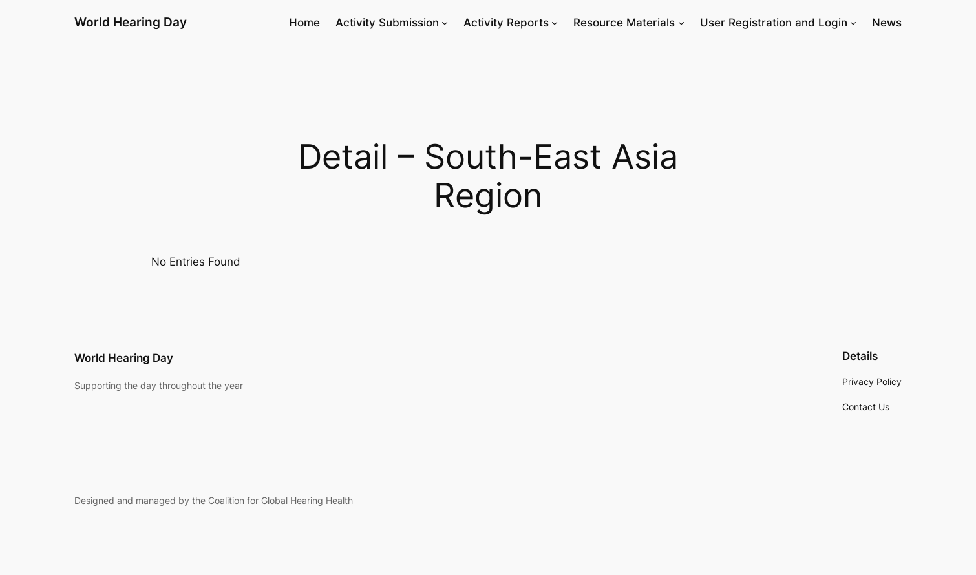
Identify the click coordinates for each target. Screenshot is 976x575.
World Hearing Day (130, 22)
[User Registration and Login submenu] (853, 22)
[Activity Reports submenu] (554, 22)
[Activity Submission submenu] (444, 22)
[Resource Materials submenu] (681, 22)
